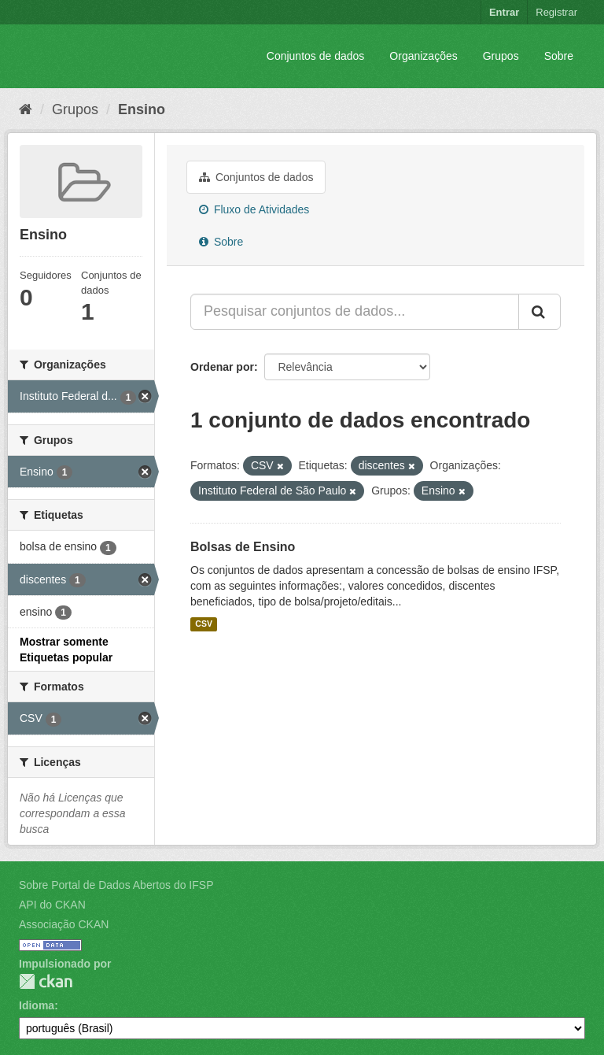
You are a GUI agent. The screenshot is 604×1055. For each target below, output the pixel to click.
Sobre (558, 56)
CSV (203, 624)
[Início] (25, 109)
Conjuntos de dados (316, 56)
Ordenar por (222, 367)
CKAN (45, 981)
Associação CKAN (64, 924)
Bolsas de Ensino (242, 546)
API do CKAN (52, 904)
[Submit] (539, 312)
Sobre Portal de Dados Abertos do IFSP (116, 885)
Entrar (504, 12)
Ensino (141, 109)
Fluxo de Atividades (254, 209)
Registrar (556, 12)
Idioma (36, 1005)
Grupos (501, 56)
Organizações (423, 56)
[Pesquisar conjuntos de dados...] (354, 312)
